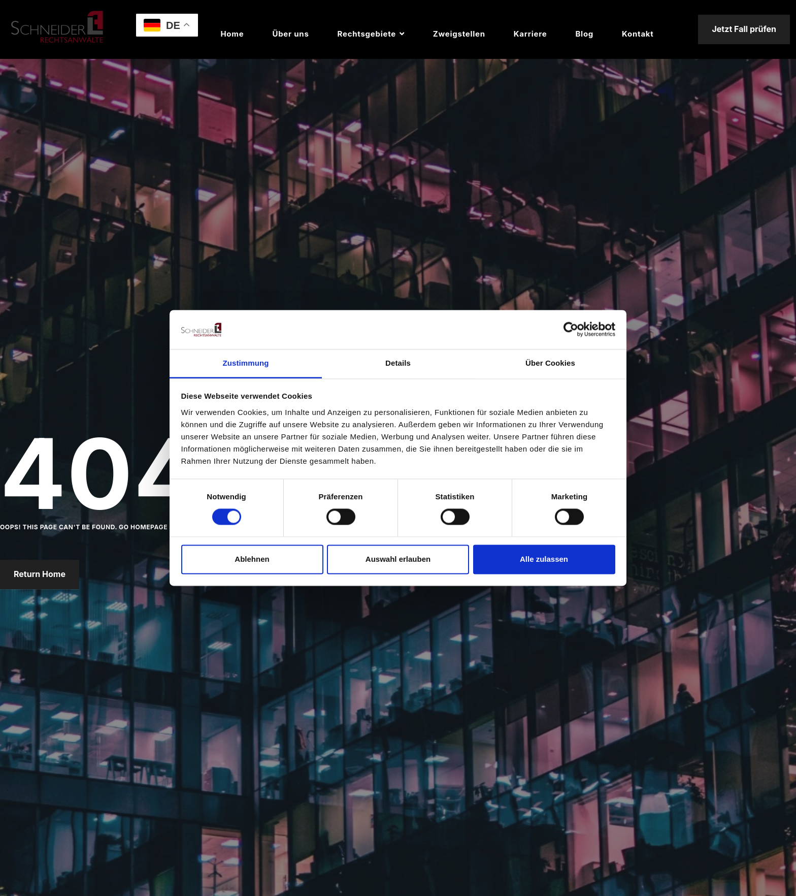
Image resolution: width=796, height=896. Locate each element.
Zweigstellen (459, 34)
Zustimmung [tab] (246, 363)
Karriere (530, 34)
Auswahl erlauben (398, 559)
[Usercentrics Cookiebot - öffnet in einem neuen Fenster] (570, 329)
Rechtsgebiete (367, 34)
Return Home (39, 574)
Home (232, 34)
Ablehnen (252, 559)
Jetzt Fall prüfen (744, 29)
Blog (584, 34)
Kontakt (637, 34)
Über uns (290, 34)
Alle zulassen (544, 559)
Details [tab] (398, 363)
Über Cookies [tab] (550, 363)
